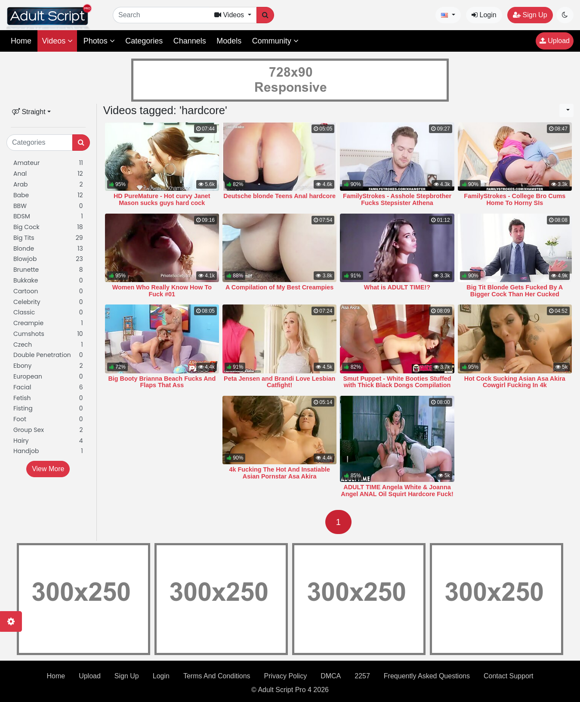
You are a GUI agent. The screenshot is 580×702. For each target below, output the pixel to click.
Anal (48, 173)
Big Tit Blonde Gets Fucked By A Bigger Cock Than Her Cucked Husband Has (514, 294)
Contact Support (509, 676)
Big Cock (48, 227)
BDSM (48, 216)
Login (484, 15)
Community (275, 41)
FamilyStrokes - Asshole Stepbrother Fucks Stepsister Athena (397, 199)
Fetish (48, 398)
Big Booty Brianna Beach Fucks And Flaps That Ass (162, 382)
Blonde (48, 248)
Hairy (48, 440)
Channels (189, 41)
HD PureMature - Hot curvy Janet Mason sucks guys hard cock (162, 199)
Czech (48, 344)
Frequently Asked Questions (427, 676)
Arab (48, 184)
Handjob (48, 451)
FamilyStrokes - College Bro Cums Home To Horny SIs (514, 199)
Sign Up (530, 15)
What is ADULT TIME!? (397, 287)
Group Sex (48, 430)
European (48, 376)
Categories (144, 41)
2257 (362, 676)
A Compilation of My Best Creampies (279, 287)
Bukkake (48, 280)
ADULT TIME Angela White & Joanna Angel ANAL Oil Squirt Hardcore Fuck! (397, 490)
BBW (48, 206)
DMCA (331, 676)
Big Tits (48, 237)
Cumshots (48, 334)
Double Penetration (48, 355)
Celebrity (48, 302)
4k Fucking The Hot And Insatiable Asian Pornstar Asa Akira (279, 473)
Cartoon (48, 291)
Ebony (48, 365)
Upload (555, 40)
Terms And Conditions (216, 676)
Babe (48, 195)
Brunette (48, 269)
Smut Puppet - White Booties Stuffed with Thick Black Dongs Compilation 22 (397, 385)
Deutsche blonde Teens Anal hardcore (279, 196)
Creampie (48, 323)
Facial (48, 387)
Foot (48, 419)
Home (21, 41)
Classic (48, 312)
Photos (99, 41)
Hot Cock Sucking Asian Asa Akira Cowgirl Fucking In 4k (514, 382)
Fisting (48, 408)
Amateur (48, 163)
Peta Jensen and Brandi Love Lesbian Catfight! (279, 382)
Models (228, 41)
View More (48, 468)
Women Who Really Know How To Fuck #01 (162, 291)
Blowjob (48, 259)
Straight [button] (29, 111)
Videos (57, 41)
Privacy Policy (285, 676)
